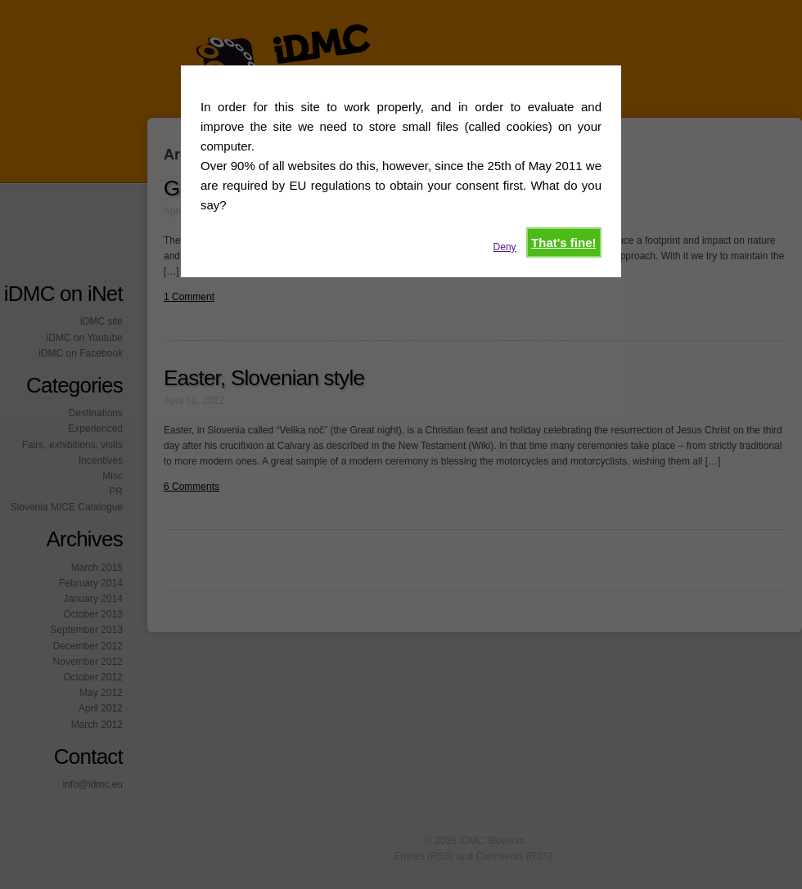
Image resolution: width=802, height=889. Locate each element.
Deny (504, 247)
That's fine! (563, 242)
